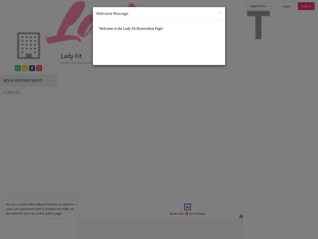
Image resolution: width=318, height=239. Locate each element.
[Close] (220, 12)
